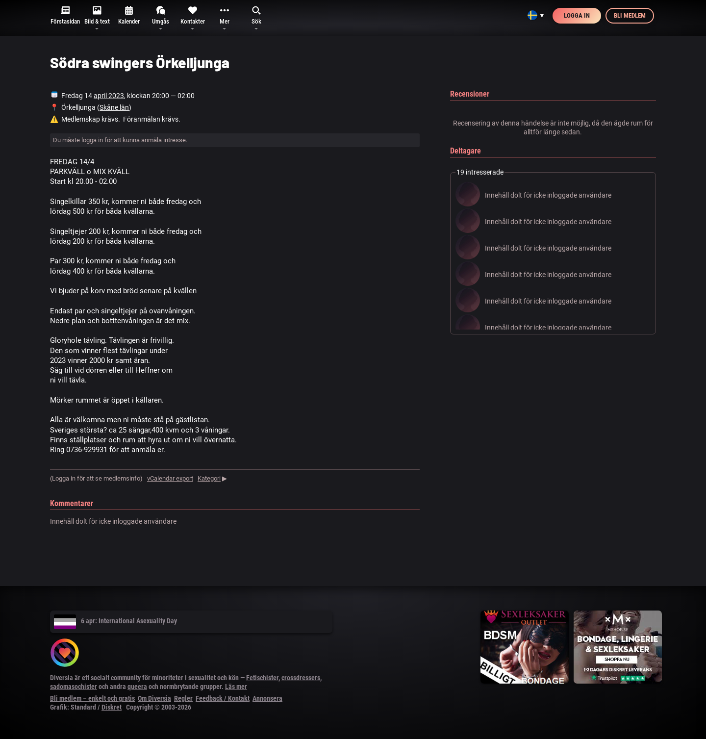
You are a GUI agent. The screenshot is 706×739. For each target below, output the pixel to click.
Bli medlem (630, 15)
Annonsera (267, 698)
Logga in (577, 15)
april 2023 (109, 96)
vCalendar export (170, 478)
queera (137, 686)
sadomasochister (73, 686)
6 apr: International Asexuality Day (115, 621)
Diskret (111, 707)
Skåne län (114, 107)
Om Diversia (154, 698)
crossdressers (300, 678)
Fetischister (262, 678)
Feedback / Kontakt (223, 698)
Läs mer (236, 686)
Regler (183, 698)
